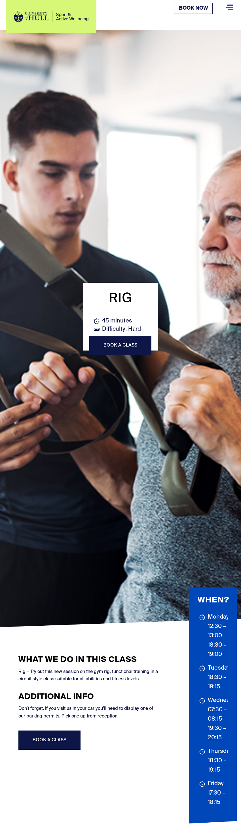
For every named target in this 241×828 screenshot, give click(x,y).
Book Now (193, 8)
